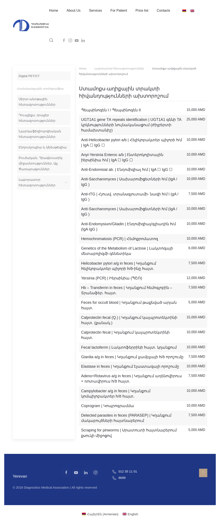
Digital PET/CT (29, 76)
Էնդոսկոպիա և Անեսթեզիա (43, 147)
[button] (51, 40)
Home (53, 10)
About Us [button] (73, 10)
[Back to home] (31, 25)
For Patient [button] (119, 10)
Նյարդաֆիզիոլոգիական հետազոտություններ (40, 133)
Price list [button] (142, 10)
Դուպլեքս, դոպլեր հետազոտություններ (37, 117)
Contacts (163, 10)
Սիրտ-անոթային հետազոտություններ (37, 101)
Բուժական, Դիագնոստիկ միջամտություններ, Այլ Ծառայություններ (40, 163)
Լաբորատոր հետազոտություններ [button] (43, 182)
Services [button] (95, 10)
